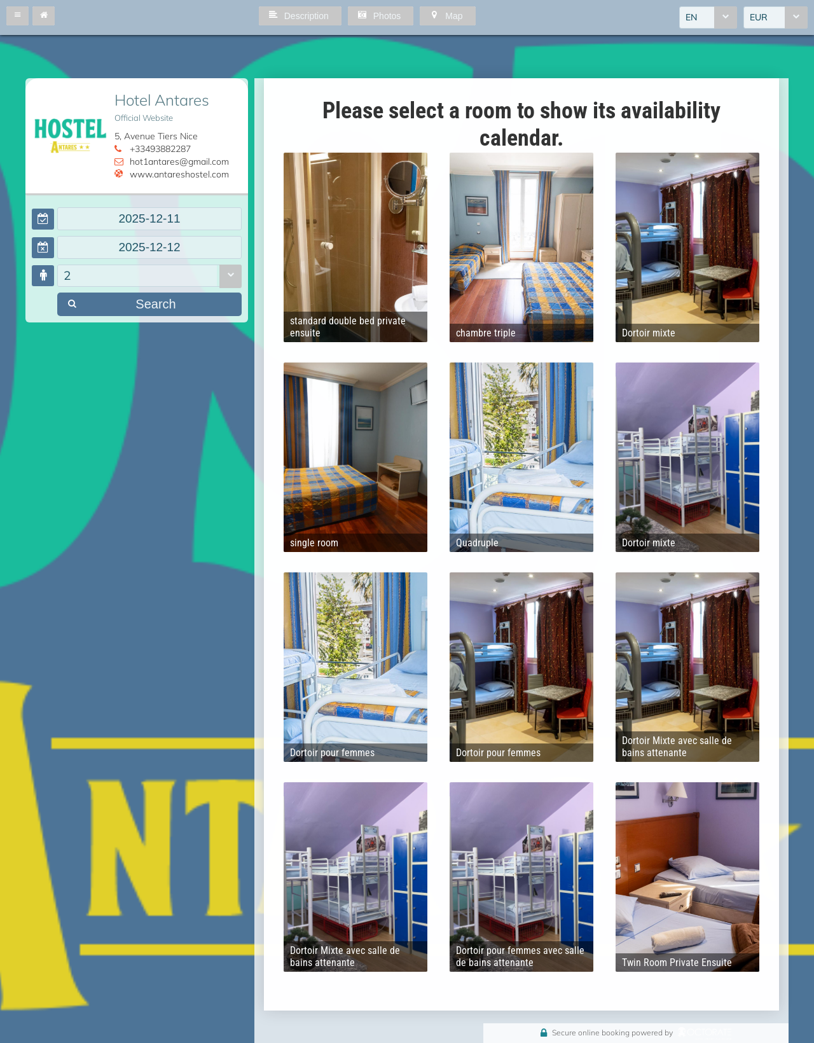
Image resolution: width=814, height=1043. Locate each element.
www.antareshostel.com (179, 174)
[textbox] (149, 218)
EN (691, 17)
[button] (17, 15)
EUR (759, 17)
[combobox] (708, 17)
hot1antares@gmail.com (179, 161)
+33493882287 (160, 149)
